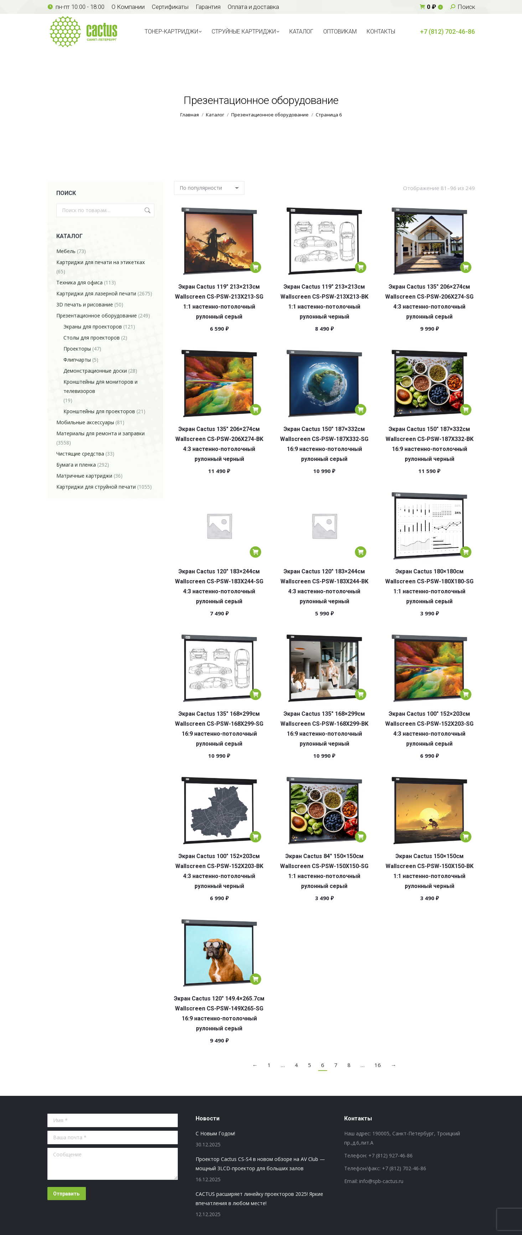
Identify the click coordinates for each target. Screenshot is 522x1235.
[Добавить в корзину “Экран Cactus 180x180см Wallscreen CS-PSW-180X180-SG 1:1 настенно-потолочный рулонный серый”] (465, 552)
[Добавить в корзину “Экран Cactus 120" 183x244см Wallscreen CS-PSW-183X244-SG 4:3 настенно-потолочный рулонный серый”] (255, 552)
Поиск (146, 210)
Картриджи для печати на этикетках (100, 262)
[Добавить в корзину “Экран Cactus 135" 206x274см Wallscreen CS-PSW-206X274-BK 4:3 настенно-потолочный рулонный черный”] (255, 409)
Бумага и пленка (76, 464)
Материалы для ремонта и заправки (100, 433)
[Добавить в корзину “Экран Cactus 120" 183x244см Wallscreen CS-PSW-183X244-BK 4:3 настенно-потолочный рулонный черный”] (360, 552)
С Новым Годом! (215, 1133)
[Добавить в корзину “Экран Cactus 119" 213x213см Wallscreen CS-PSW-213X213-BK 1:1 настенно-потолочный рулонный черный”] (360, 267)
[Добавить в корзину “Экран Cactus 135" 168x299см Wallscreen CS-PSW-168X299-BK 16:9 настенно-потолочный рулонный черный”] (360, 694)
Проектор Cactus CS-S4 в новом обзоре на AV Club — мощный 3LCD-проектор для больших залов (260, 1164)
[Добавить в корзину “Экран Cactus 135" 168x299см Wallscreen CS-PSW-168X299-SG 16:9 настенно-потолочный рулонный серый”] (255, 694)
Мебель (66, 251)
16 (377, 1064)
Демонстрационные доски (95, 370)
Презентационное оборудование (96, 315)
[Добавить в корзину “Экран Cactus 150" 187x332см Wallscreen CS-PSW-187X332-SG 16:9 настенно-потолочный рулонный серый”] (360, 409)
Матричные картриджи (84, 475)
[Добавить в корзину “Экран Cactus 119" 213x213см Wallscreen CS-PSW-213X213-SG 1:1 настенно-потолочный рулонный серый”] (255, 267)
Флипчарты (77, 359)
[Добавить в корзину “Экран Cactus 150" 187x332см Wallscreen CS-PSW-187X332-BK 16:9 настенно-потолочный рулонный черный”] (465, 409)
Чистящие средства (80, 453)
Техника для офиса (79, 282)
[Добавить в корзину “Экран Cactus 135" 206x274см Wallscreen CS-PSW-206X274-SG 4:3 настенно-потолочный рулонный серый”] (465, 267)
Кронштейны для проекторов (99, 411)
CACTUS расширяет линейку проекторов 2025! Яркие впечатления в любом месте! (259, 1199)
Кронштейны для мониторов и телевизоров (100, 386)
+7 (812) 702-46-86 (447, 31)
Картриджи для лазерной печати (96, 293)
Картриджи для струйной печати (96, 486)
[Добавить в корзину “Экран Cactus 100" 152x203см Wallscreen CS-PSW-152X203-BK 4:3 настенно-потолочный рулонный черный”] (255, 836)
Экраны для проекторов (92, 326)
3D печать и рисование (84, 304)
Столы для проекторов (91, 337)
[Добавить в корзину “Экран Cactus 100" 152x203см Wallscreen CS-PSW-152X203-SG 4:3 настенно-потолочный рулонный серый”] (465, 694)
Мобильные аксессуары (85, 422)
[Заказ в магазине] (209, 188)
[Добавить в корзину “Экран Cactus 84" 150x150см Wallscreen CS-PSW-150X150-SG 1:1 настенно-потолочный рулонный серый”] (360, 836)
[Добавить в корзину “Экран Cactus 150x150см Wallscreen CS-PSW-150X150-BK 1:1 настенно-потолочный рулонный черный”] (465, 836)
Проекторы (77, 348)
